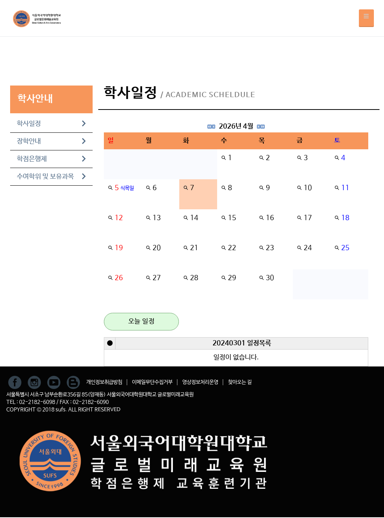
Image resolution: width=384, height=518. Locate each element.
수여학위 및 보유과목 (51, 176)
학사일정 (51, 124)
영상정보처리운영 (200, 382)
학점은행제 (51, 159)
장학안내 (51, 141)
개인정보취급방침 (104, 382)
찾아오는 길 (240, 382)
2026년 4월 (236, 126)
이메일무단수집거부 (152, 382)
